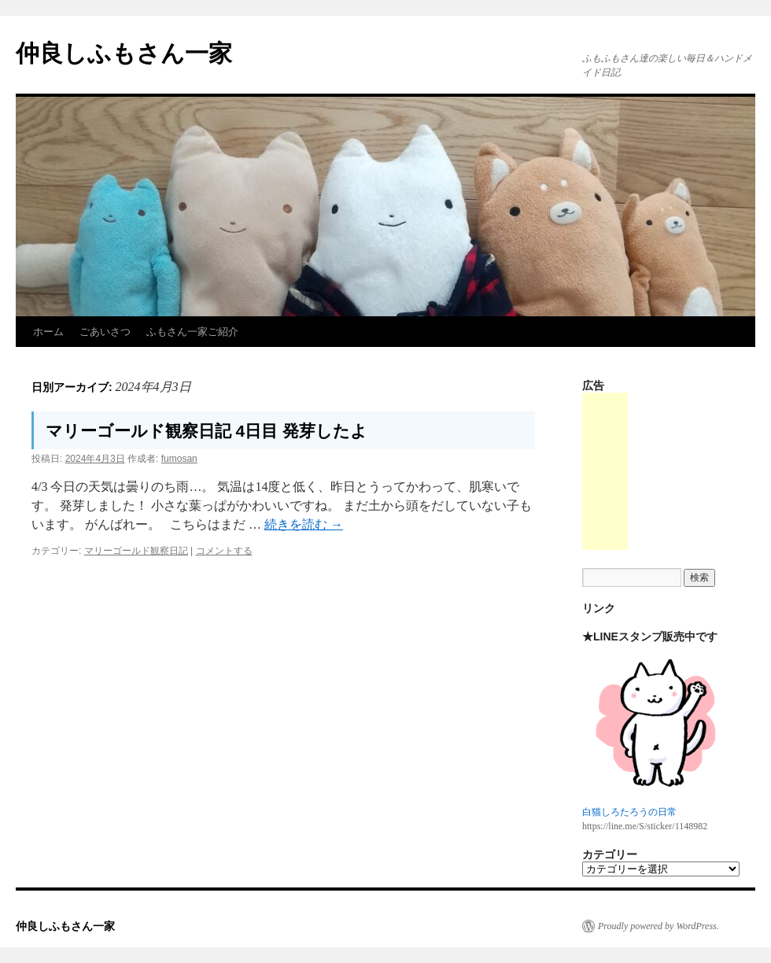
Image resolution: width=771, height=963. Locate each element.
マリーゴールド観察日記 (136, 550)
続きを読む (303, 524)
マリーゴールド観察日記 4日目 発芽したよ (206, 431)
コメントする (224, 550)
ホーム (48, 332)
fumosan (179, 458)
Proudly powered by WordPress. (658, 926)
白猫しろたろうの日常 (629, 811)
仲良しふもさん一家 (124, 53)
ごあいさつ (105, 332)
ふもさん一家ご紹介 (192, 332)
